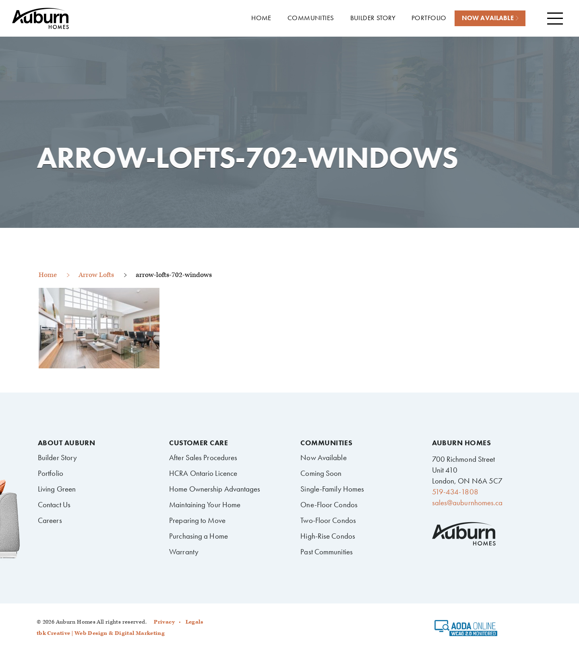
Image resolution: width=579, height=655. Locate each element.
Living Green (57, 489)
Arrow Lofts (96, 275)
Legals (194, 622)
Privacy (164, 622)
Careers (50, 520)
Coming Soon (320, 473)
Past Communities (326, 552)
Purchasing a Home (198, 536)
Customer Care (198, 442)
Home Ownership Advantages (214, 489)
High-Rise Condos (327, 536)
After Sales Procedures (203, 458)
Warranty (184, 552)
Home (48, 275)
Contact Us (54, 505)
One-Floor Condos (329, 505)
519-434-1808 (455, 492)
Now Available (323, 458)
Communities (326, 442)
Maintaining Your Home (204, 505)
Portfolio (50, 473)
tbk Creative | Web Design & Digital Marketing (101, 633)
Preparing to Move (197, 520)
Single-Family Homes (332, 489)
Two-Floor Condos (328, 520)
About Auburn (66, 442)
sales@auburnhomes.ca (467, 503)
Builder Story (57, 458)
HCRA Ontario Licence (203, 473)
